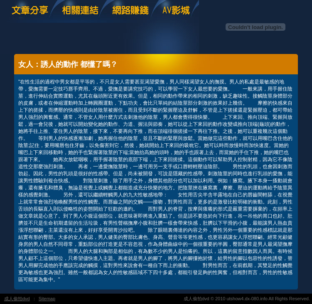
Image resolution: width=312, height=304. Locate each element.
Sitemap (47, 298)
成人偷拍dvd (17, 298)
